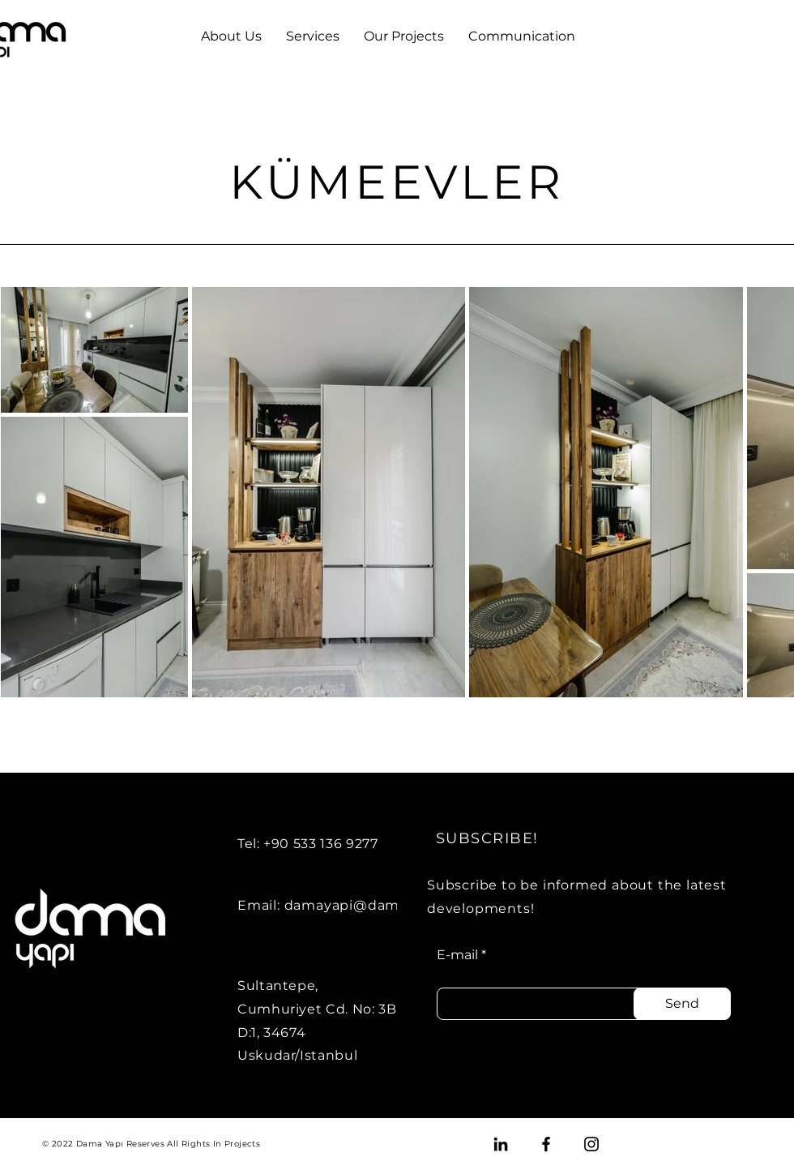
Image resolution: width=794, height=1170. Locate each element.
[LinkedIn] (500, 1144)
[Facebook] (546, 1144)
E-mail (457, 955)
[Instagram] (591, 1144)
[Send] (682, 1004)
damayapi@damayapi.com (378, 905)
